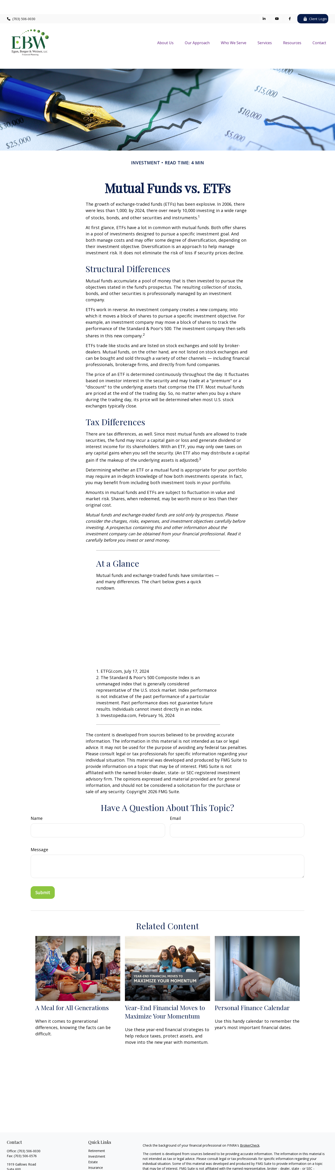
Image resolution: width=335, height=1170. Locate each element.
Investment (96, 1135)
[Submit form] (43, 871)
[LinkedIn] (264, 4)
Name (37, 797)
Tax (91, 1152)
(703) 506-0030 (21, 5)
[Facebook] (289, 4)
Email (175, 797)
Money (93, 1158)
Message (39, 828)
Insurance (95, 1146)
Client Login (315, 5)
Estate (93, 1141)
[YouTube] (277, 4)
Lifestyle (94, 1163)
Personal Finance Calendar (252, 986)
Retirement (96, 1129)
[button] (165, 28)
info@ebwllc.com (20, 1161)
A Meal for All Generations (72, 986)
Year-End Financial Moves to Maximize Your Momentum (165, 990)
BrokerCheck (249, 1124)
